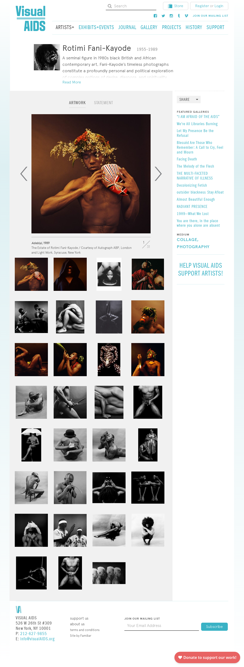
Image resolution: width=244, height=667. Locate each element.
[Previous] (23, 173)
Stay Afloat (215, 192)
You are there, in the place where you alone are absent (198, 223)
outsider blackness (191, 192)
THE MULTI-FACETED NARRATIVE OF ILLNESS (195, 176)
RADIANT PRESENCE (192, 207)
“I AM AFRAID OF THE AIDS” (198, 117)
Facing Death (187, 159)
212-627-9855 (33, 634)
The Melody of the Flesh (195, 166)
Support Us (79, 618)
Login (218, 6)
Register (202, 6)
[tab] (77, 105)
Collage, (188, 239)
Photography (193, 247)
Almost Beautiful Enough (196, 199)
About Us (77, 624)
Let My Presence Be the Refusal (195, 133)
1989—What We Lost (193, 214)
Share (184, 100)
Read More (71, 82)
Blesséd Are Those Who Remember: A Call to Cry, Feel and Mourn (200, 148)
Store (175, 6)
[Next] (158, 173)
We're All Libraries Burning (197, 124)
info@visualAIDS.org (37, 639)
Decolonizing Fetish (192, 185)
